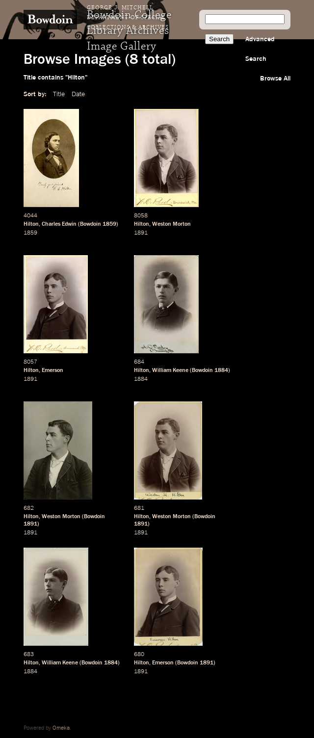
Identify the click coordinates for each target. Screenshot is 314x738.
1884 (221, 370)
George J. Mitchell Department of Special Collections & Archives (128, 17)
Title (59, 94)
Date (78, 94)
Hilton (31, 224)
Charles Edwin (59, 224)
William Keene (170, 370)
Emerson (52, 370)
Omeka (61, 728)
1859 (109, 224)
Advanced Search (260, 49)
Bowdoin (90, 224)
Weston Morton (171, 224)
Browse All (275, 78)
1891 (141, 233)
